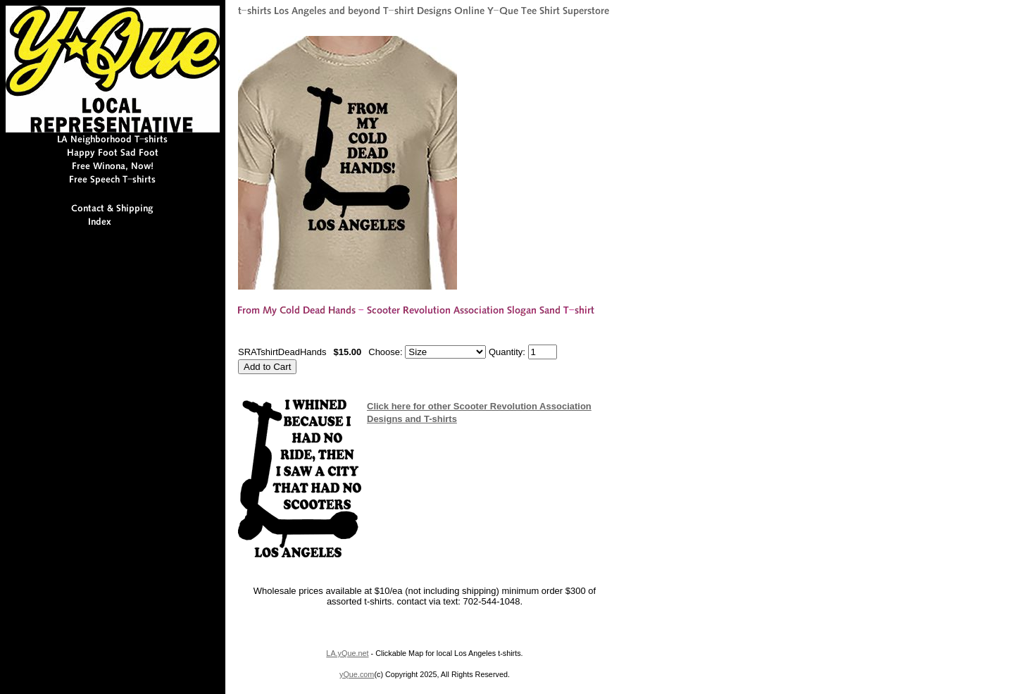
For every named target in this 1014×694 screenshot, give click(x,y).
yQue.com (356, 674)
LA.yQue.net (347, 653)
